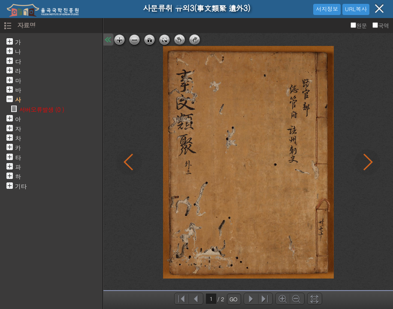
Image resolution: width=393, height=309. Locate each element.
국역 (380, 25)
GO (233, 299)
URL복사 (356, 9)
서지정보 (327, 9)
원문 (359, 25)
